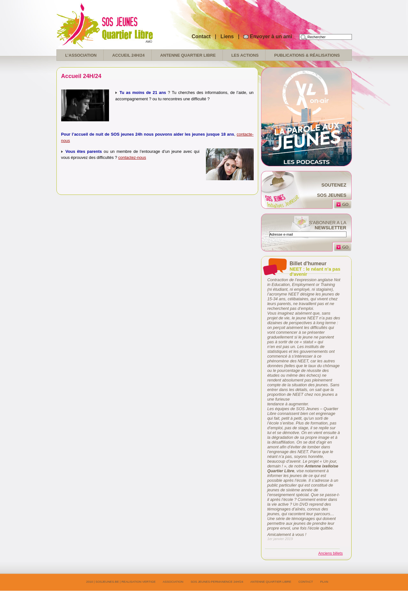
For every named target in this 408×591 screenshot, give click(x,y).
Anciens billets (330, 553)
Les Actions (245, 55)
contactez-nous (132, 157)
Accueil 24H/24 (128, 55)
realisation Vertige (138, 581)
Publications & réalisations (307, 55)
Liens (228, 36)
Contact (201, 36)
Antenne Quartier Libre (188, 55)
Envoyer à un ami (271, 36)
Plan (324, 581)
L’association (81, 55)
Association (173, 581)
